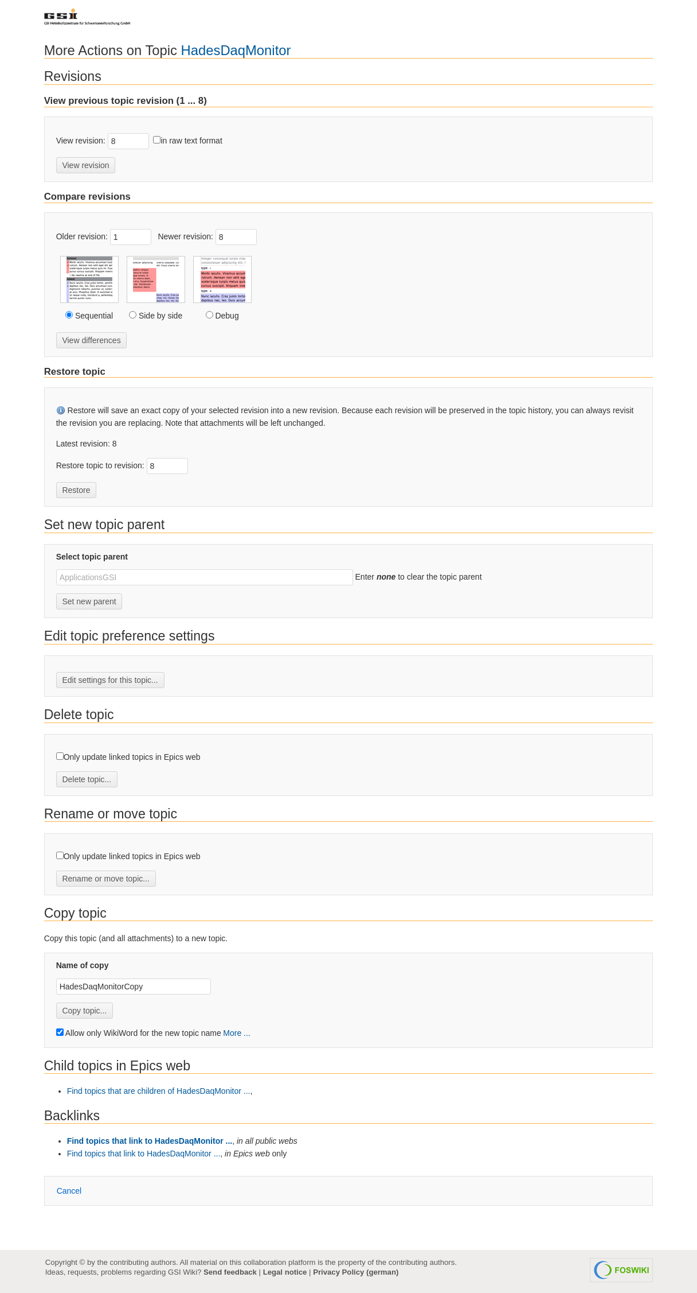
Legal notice (285, 1272)
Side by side (159, 315)
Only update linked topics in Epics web (132, 757)
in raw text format (191, 140)
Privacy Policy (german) (355, 1272)
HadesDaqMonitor (236, 50)
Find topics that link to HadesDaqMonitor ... (150, 1141)
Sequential (93, 315)
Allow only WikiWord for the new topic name (138, 1033)
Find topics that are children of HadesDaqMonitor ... (158, 1091)
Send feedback (230, 1272)
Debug (226, 315)
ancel (69, 1190)
